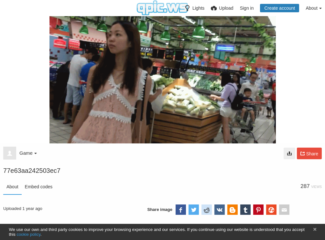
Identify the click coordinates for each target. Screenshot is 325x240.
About (12, 186)
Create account (279, 8)
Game (28, 153)
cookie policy (28, 234)
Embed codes (39, 186)
